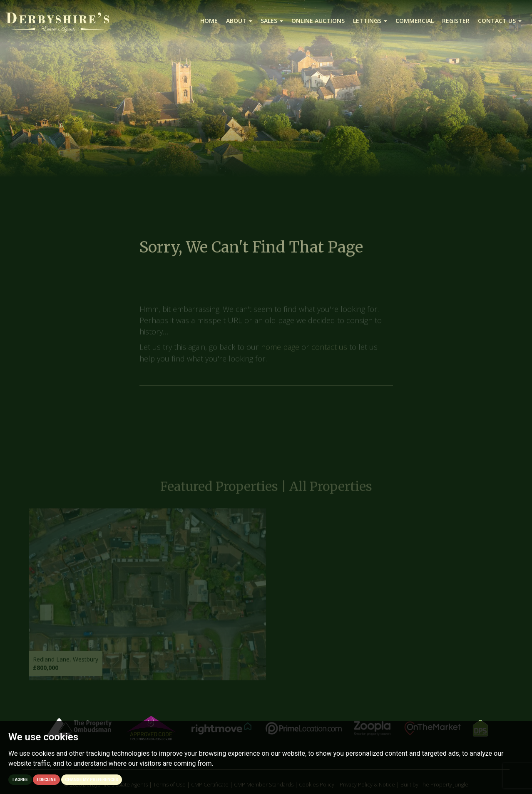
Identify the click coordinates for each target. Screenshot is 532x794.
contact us (329, 351)
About (239, 21)
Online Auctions (318, 21)
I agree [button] (20, 779)
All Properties (330, 490)
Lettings (370, 21)
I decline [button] (46, 779)
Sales (272, 21)
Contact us (500, 21)
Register (456, 21)
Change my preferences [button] (91, 779)
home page (280, 351)
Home (209, 21)
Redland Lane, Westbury (65, 663)
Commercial (414, 21)
